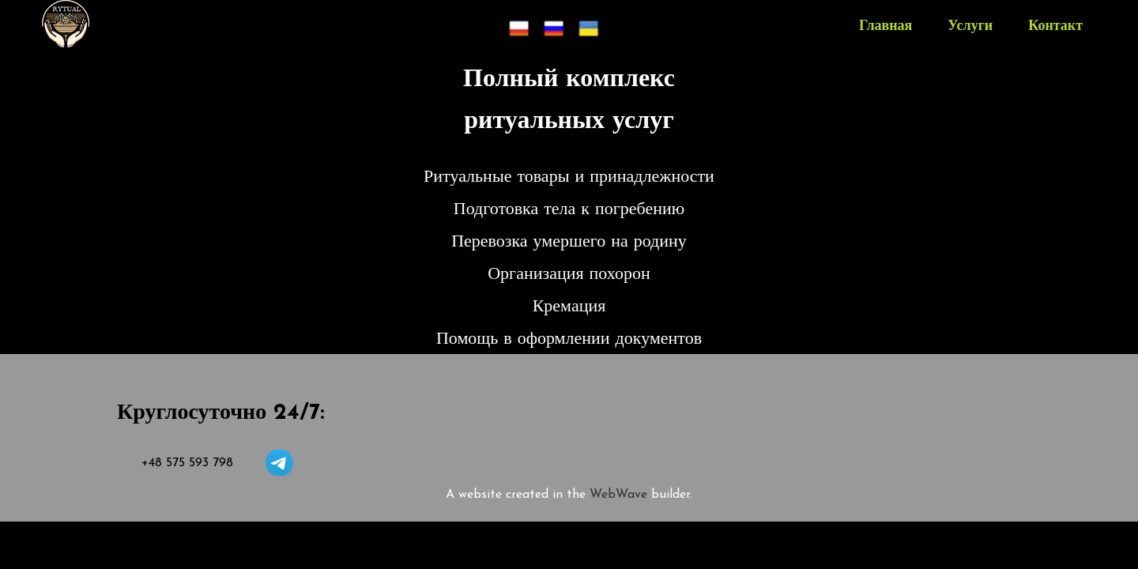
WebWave (620, 494)
